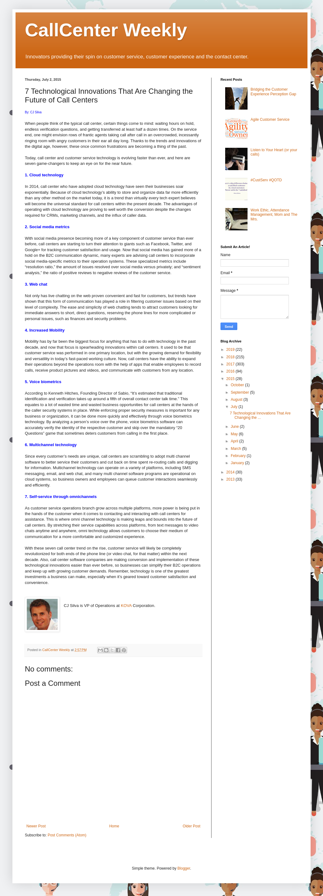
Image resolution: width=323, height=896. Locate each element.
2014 (231, 472)
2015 (231, 379)
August (237, 399)
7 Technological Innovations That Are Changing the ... (260, 415)
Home (114, 826)
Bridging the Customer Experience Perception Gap (273, 91)
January (238, 463)
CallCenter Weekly (106, 30)
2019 (231, 349)
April (235, 441)
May (235, 434)
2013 (231, 479)
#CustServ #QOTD (266, 180)
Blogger (183, 868)
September (240, 392)
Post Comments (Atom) (67, 835)
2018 (231, 357)
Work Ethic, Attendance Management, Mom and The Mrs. (274, 214)
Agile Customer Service (270, 119)
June (235, 426)
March (236, 448)
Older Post (191, 826)
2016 (231, 371)
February (239, 456)
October (238, 385)
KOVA (126, 605)
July (235, 407)
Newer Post (36, 826)
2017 (231, 364)
